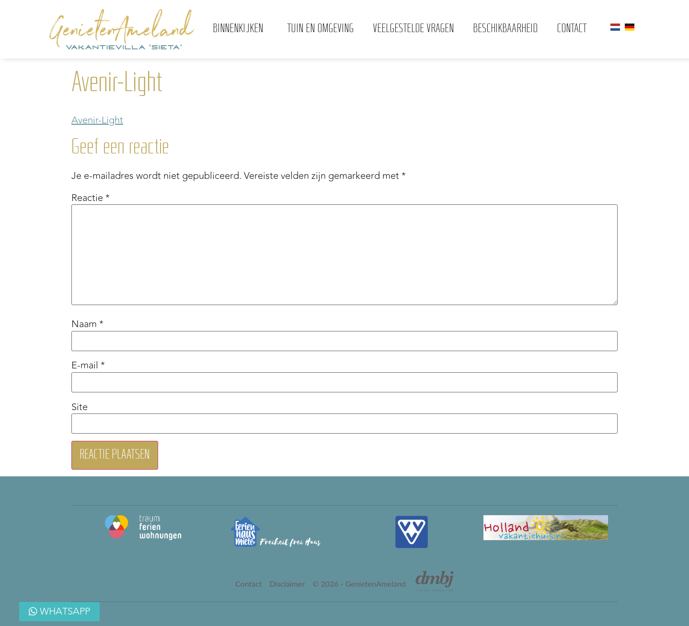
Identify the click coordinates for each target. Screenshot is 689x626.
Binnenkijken (240, 29)
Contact (571, 29)
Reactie (90, 198)
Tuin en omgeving (320, 29)
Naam (87, 324)
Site (79, 407)
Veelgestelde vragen (413, 29)
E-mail (88, 365)
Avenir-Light (97, 120)
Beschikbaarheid (505, 29)
